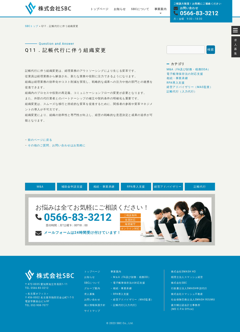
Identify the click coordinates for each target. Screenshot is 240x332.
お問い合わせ (92, 299)
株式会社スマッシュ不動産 (187, 294)
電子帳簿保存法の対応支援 (185, 73)
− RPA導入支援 (120, 294)
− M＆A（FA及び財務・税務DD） (131, 277)
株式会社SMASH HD (183, 271)
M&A (40, 186)
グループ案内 (92, 288)
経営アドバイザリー (167, 186)
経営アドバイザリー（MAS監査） (190, 87)
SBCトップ (31, 26)
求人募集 (89, 294)
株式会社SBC (179, 282)
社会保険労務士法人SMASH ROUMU (193, 299)
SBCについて (140, 9)
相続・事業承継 (177, 78)
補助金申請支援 (72, 186)
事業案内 (161, 9)
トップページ (99, 9)
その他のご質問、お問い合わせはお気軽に (56, 145)
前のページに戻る (40, 139)
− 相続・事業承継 (121, 288)
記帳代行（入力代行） (182, 91)
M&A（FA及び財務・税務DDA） (189, 69)
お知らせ (120, 9)
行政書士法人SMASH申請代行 (189, 288)
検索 (210, 49)
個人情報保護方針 (94, 305)
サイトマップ (92, 310)
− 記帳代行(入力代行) (124, 305)
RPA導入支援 (176, 82)
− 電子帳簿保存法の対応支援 (128, 282)
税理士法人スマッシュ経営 (187, 277)
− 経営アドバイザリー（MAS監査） (132, 299)
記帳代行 (200, 186)
